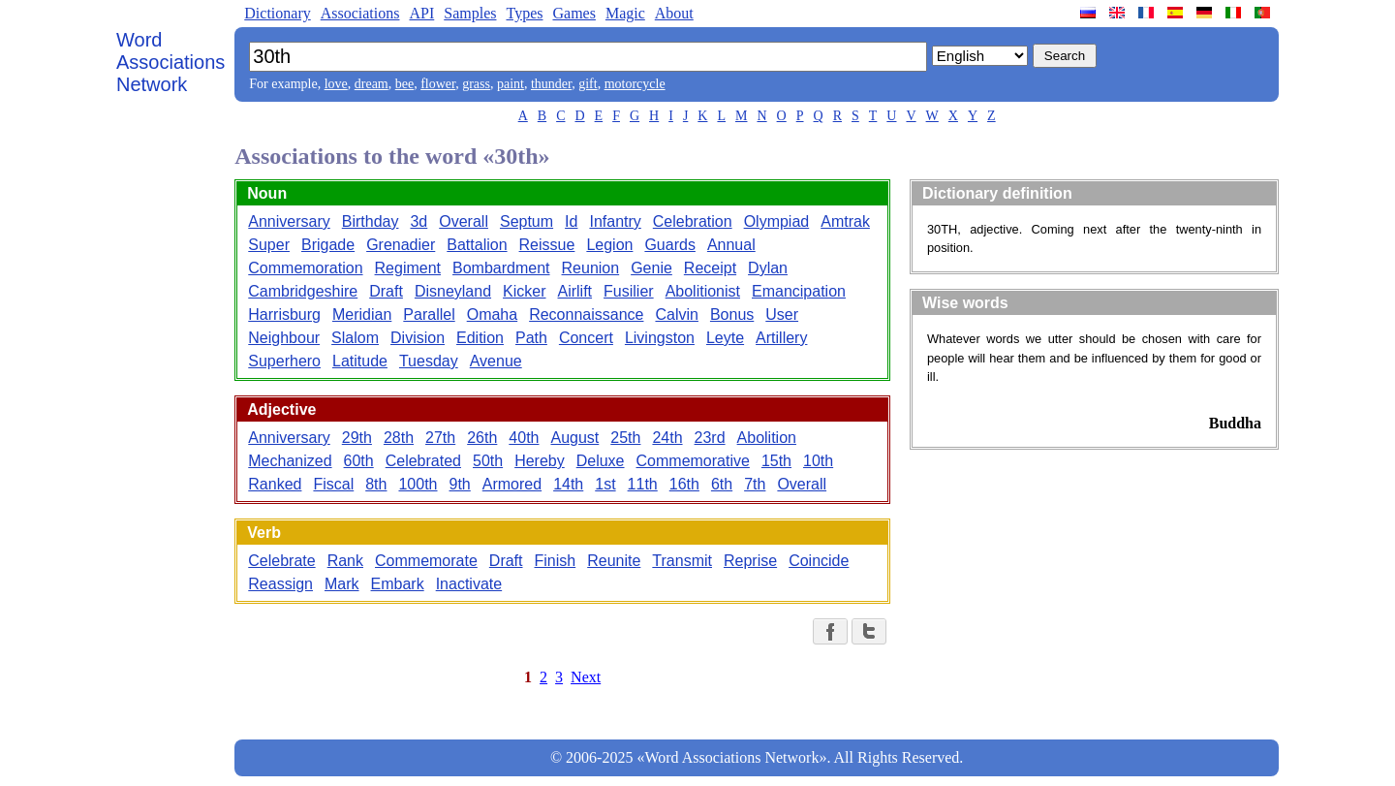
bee (404, 84)
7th (754, 484)
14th (568, 484)
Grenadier (400, 244)
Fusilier (629, 291)
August (574, 437)
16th (684, 484)
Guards (669, 244)
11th (643, 484)
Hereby (539, 461)
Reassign (280, 584)
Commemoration (305, 268)
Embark (397, 584)
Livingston (660, 338)
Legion (609, 244)
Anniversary (288, 221)
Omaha (492, 314)
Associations (360, 13)
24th (667, 437)
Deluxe (600, 461)
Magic (625, 13)
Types (524, 13)
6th (721, 484)
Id (571, 221)
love (336, 84)
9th (460, 484)
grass (476, 84)
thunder (551, 84)
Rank (345, 560)
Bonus (732, 314)
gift (587, 84)
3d (418, 221)
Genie (651, 268)
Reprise (750, 560)
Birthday (370, 221)
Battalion (477, 244)
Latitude (360, 361)
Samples (470, 13)
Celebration (692, 221)
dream (371, 84)
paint (510, 84)
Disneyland (453, 291)
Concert (586, 338)
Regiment (408, 268)
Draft (386, 291)
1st (605, 484)
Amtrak (845, 221)
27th (440, 437)
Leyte (725, 338)
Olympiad (777, 221)
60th (359, 461)
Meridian (361, 314)
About (674, 13)
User (781, 314)
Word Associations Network (170, 62)
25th (625, 437)
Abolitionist (703, 291)
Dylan (768, 268)
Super (269, 244)
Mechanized (289, 461)
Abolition (766, 437)
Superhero (284, 361)
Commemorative (693, 461)
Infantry (614, 221)
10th (818, 461)
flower (437, 84)
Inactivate (469, 584)
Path (531, 338)
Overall (463, 221)
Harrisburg (284, 314)
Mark (342, 584)
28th (399, 437)
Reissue (547, 244)
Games (573, 13)
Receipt (710, 268)
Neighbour (284, 338)
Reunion (591, 268)
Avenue (496, 361)
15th (776, 461)
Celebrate (281, 560)
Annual (731, 244)
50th (488, 461)
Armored (512, 484)
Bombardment (501, 268)
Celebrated (423, 461)
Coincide (819, 560)
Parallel (428, 314)
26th (482, 437)
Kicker (524, 291)
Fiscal (333, 484)
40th (524, 437)
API (421, 13)
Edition (480, 338)
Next (586, 677)
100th (417, 484)
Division (417, 338)
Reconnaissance (586, 314)
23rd (710, 437)
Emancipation (799, 291)
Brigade (328, 244)
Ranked (274, 484)
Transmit (682, 560)
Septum (526, 221)
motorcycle (635, 84)
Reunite (613, 560)
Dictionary (277, 13)
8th (376, 484)
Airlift (575, 291)
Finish (555, 560)
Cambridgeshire (302, 291)
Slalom (355, 338)
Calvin (676, 314)
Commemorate (426, 560)
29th (357, 437)
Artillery (781, 338)
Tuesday (428, 361)
